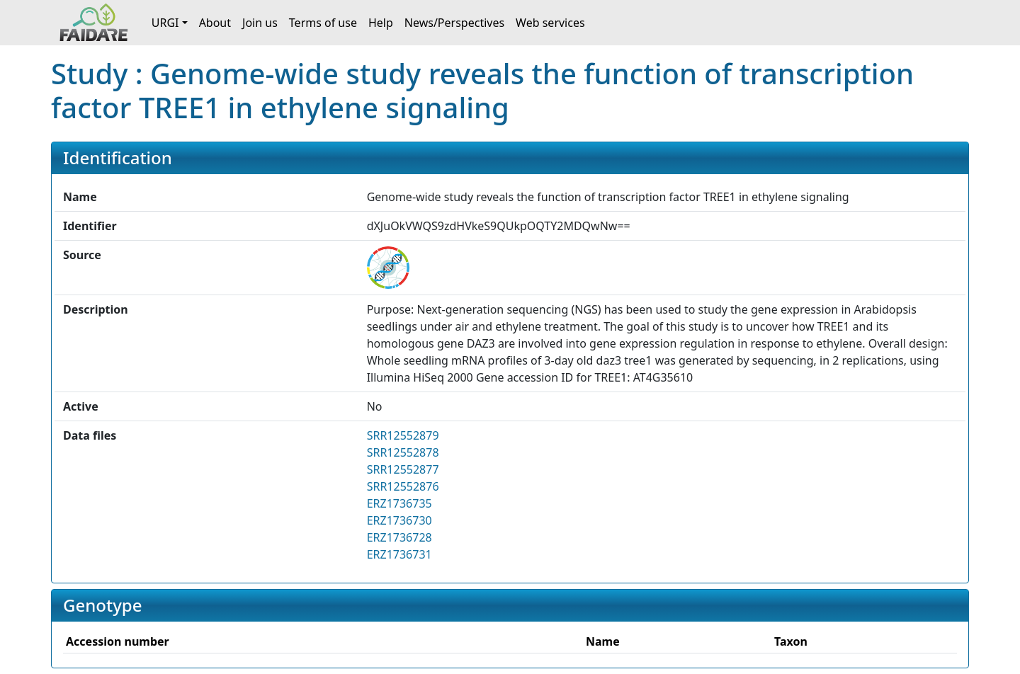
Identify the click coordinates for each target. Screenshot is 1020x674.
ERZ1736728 (399, 537)
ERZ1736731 (399, 554)
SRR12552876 (403, 486)
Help (380, 22)
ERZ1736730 (399, 520)
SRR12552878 (403, 452)
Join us (260, 22)
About (215, 22)
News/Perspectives (454, 22)
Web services (550, 22)
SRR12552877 (403, 469)
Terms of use (323, 22)
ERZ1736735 (399, 503)
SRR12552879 (403, 435)
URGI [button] (165, 22)
